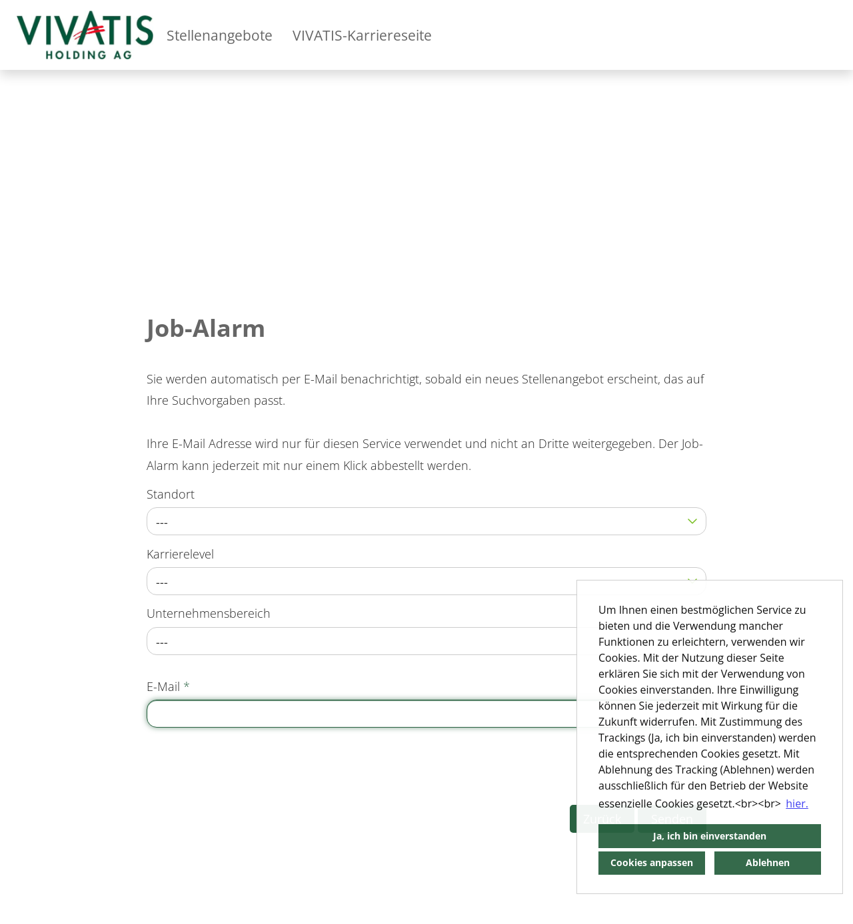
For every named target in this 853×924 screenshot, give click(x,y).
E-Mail (168, 686)
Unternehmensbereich (209, 613)
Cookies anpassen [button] (651, 862)
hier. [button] (797, 803)
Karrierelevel (180, 554)
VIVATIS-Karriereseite (362, 35)
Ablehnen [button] (768, 862)
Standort (171, 494)
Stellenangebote (220, 35)
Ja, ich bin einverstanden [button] (709, 835)
